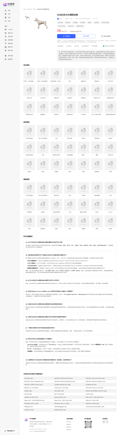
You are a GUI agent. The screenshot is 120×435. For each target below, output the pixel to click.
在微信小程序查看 (108, 46)
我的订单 (9, 47)
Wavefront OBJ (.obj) (59, 409)
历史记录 (9, 36)
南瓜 (70, 171)
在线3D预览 (47, 351)
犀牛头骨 (29, 98)
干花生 (97, 212)
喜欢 (69, 46)
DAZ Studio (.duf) (59, 391)
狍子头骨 (110, 81)
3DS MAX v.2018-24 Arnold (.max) (63, 378)
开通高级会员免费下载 (75, 31)
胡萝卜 (83, 155)
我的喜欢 (9, 43)
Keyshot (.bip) (89, 394)
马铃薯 (83, 138)
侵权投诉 (85, 46)
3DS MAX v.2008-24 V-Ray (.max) (33, 384)
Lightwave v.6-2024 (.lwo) (31, 397)
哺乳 (34, 9)
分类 (7, 14)
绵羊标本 (56, 114)
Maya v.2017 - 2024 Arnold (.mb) (94, 397)
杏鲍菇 (56, 171)
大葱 (43, 155)
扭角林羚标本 (110, 98)
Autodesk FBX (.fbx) (91, 384)
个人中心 (9, 29)
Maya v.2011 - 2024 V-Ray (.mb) (62, 400)
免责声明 (68, 429)
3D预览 (86, 36)
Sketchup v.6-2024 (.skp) (92, 403)
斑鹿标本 (83, 98)
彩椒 (43, 171)
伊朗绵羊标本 (29, 114)
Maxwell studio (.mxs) (60, 397)
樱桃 (97, 155)
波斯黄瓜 (97, 171)
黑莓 (83, 171)
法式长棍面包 (29, 138)
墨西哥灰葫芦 (56, 155)
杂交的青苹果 (29, 155)
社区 (7, 21)
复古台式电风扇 (43, 138)
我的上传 (9, 33)
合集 (7, 17)
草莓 (110, 171)
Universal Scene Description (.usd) (95, 406)
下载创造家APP (9, 431)
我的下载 (9, 50)
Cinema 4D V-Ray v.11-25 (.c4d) (94, 387)
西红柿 (110, 138)
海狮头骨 (97, 81)
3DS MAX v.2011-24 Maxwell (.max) (33, 381)
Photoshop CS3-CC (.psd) (31, 403)
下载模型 (66, 36)
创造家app (53, 344)
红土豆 (110, 212)
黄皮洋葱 (70, 138)
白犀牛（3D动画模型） (29, 81)
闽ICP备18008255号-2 (40, 431)
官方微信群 (95, 46)
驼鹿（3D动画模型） (42, 81)
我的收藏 (9, 40)
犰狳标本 (70, 98)
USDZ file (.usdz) (28, 409)
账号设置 (9, 56)
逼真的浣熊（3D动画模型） (57, 81)
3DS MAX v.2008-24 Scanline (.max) (95, 381)
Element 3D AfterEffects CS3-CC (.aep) (96, 391)
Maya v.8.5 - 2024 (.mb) (92, 400)
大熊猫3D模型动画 (110, 114)
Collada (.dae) (28, 391)
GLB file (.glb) (28, 394)
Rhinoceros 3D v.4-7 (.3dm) (61, 403)
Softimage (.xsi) (28, 406)
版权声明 (68, 427)
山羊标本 (83, 114)
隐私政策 (68, 424)
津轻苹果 (97, 138)
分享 (77, 46)
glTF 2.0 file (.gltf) (59, 394)
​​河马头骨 (43, 98)
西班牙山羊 (97, 98)
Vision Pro (48, 424)
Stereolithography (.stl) (60, 406)
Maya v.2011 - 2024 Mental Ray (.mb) (34, 400)
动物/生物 (29, 9)
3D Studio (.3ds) (28, 378)
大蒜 (56, 138)
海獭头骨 (83, 81)
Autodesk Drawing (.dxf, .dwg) (62, 384)
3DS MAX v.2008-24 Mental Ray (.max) (64, 381)
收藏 (60, 46)
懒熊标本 (43, 114)
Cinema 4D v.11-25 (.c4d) (61, 387)
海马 (70, 81)
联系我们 (9, 59)
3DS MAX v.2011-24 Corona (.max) (95, 378)
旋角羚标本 (70, 114)
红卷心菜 (110, 155)
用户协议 (68, 421)
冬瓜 (70, 195)
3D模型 (37, 374)
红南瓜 (29, 171)
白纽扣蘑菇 (70, 155)
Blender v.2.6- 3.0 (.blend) (31, 387)
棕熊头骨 (56, 98)
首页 (7, 10)
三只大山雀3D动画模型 (97, 114)
